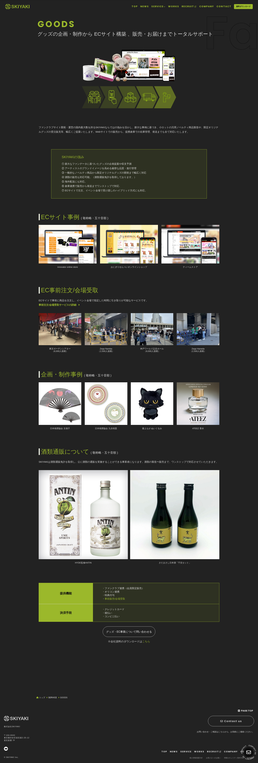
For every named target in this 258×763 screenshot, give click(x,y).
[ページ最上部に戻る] (245, 711)
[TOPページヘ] (17, 6)
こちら (146, 641)
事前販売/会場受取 (115, 598)
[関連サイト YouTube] (6, 749)
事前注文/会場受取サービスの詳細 (59, 304)
